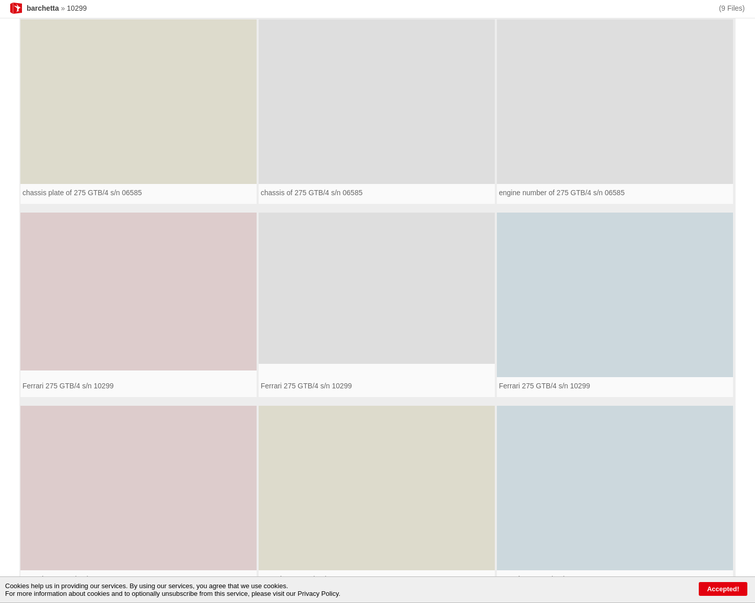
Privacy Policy (318, 593)
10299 (77, 8)
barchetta (43, 8)
